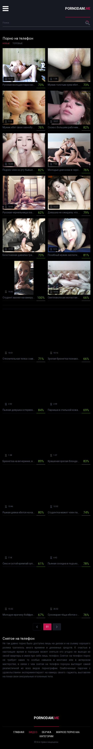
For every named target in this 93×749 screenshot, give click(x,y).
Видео (33, 732)
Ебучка (46, 732)
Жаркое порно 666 (68, 732)
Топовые (18, 43)
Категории (46, 736)
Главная (18, 732)
